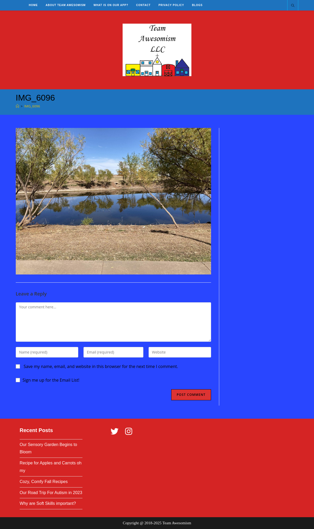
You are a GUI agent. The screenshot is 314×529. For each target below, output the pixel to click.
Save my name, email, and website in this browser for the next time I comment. (101, 366)
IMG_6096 (32, 106)
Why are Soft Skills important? (48, 503)
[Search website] (292, 6)
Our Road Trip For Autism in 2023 (51, 492)
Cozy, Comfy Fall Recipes (44, 481)
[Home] (17, 106)
